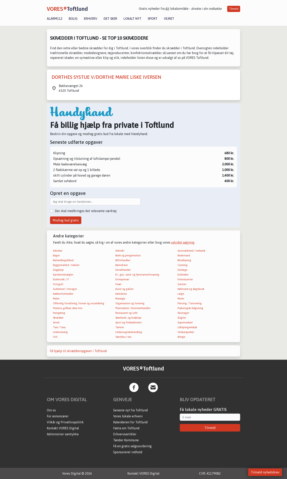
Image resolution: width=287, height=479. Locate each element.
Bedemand (184, 255)
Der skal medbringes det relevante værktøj (86, 211)
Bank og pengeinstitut (128, 255)
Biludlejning (184, 260)
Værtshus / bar (123, 336)
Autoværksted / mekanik (191, 250)
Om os (51, 410)
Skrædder (58, 317)
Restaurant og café (126, 312)
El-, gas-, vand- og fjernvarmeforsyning (137, 274)
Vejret (169, 18)
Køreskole (121, 293)
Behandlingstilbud (63, 260)
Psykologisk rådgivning (190, 308)
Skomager (183, 312)
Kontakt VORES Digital (63, 428)
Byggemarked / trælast (66, 265)
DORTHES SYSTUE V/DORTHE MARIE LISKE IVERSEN (106, 77)
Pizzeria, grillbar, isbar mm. (68, 308)
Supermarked (185, 322)
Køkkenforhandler (63, 293)
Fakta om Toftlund (126, 428)
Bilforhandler (122, 260)
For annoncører (58, 416)
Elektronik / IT (61, 279)
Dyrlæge (183, 269)
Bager (56, 255)
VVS (55, 336)
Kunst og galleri (124, 288)
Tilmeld (233, 8)
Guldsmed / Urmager (65, 288)
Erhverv (90, 18)
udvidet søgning (182, 242)
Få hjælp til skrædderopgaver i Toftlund (78, 351)
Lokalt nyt (132, 18)
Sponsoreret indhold (127, 452)
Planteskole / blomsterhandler (132, 308)
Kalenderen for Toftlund (130, 422)
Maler (56, 298)
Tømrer (119, 327)
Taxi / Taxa (59, 327)
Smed (56, 322)
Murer (181, 298)
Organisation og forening (129, 303)
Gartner (182, 284)
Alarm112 (54, 18)
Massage (120, 298)
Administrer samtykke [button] (63, 434)
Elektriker (183, 274)
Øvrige (181, 336)
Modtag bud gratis (66, 220)
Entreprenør (122, 279)
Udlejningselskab (187, 327)
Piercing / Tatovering (190, 303)
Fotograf (58, 284)
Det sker (110, 18)
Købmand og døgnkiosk (191, 288)
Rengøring (59, 312)
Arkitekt (119, 250)
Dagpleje (58, 269)
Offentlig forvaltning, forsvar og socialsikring (78, 303)
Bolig (73, 18)
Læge (181, 293)
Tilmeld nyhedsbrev (265, 472)
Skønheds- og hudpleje (128, 317)
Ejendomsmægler (63, 274)
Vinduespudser (186, 332)
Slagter (182, 317)
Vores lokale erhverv (128, 416)
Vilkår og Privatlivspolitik (65, 422)
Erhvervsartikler (124, 434)
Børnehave (121, 265)
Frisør (118, 284)
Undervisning (60, 332)
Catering (183, 265)
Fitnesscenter (185, 279)
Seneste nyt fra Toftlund (130, 410)
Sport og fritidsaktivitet (128, 322)
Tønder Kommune (126, 440)
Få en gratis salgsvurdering (132, 446)
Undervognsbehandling (128, 332)
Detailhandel (123, 269)
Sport (152, 18)
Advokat (57, 250)
